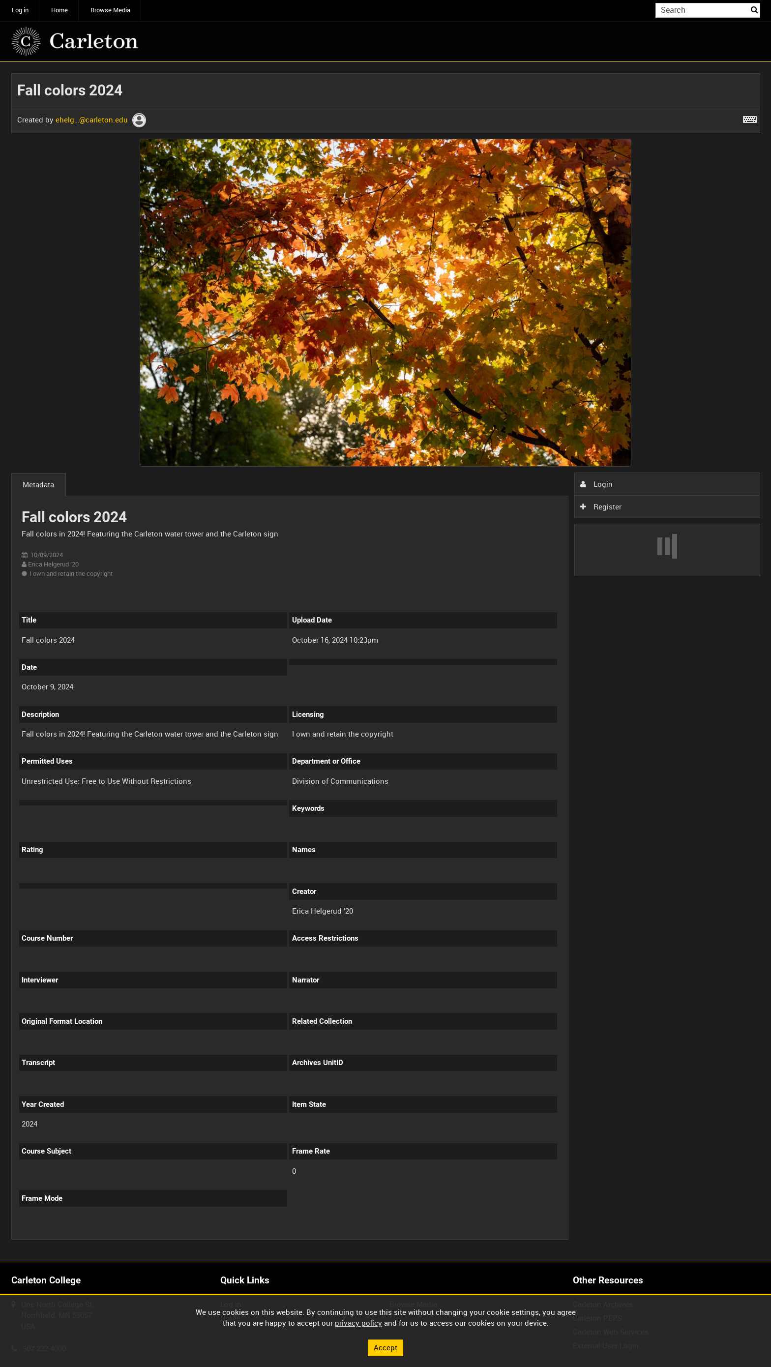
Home (59, 10)
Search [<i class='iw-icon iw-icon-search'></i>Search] (754, 9)
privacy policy (358, 1323)
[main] (385, 661)
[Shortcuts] (750, 117)
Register (601, 506)
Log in (20, 10)
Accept (385, 1347)
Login (596, 484)
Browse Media (110, 10)
